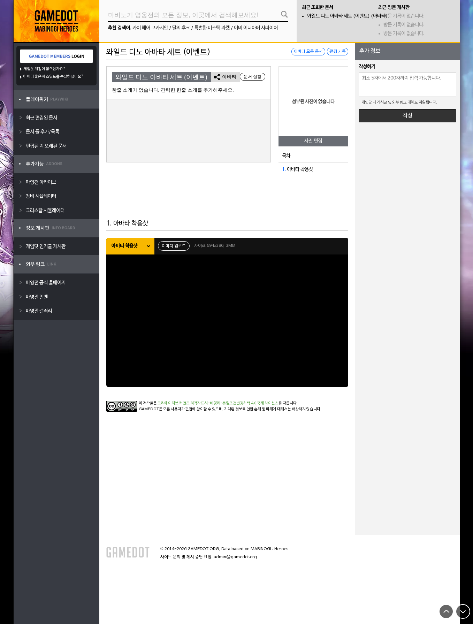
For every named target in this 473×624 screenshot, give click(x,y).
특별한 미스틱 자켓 (212, 28)
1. (284, 169)
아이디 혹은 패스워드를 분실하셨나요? (53, 77)
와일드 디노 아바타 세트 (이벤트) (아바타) (347, 16)
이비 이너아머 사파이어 (256, 28)
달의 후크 (181, 28)
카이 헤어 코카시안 (150, 28)
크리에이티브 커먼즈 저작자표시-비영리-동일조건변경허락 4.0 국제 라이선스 (218, 403)
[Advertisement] (227, 199)
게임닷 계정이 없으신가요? (44, 69)
